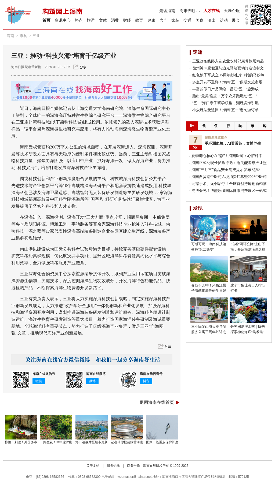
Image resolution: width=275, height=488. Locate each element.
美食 (200, 20)
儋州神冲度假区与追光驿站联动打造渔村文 (228, 68)
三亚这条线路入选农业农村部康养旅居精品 (228, 61)
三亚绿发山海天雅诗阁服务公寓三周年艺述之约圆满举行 (208, 332)
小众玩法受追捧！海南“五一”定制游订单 (225, 110)
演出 (212, 20)
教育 (139, 20)
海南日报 (17, 67)
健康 (151, 20)
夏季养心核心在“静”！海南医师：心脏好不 (226, 156)
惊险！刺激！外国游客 (21, 442)
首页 (46, 20)
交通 (187, 20)
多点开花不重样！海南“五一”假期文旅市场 (227, 82)
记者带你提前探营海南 (127, 442)
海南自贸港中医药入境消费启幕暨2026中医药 (229, 177)
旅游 (91, 20)
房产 (163, 20)
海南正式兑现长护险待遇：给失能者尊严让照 (229, 163)
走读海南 (167, 10)
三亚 (36, 35)
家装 (175, 20)
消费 (115, 20)
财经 (127, 20)
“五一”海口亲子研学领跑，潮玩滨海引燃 (225, 103)
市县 (23, 35)
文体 (103, 20)
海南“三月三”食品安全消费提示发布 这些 (225, 170)
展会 (236, 20)
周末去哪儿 (189, 10)
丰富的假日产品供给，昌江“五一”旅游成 (225, 89)
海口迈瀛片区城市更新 (91, 442)
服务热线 (113, 466)
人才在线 (212, 10)
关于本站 (92, 466)
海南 (10, 35)
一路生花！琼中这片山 (56, 442)
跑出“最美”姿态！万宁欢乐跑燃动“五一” (225, 96)
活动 (224, 20)
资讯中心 (63, 20)
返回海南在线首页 (157, 402)
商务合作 (133, 466)
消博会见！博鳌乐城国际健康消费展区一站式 (229, 191)
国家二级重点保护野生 (162, 442)
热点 (79, 20)
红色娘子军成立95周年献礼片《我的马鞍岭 (228, 75)
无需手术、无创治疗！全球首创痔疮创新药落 (229, 184)
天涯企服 (232, 10)
